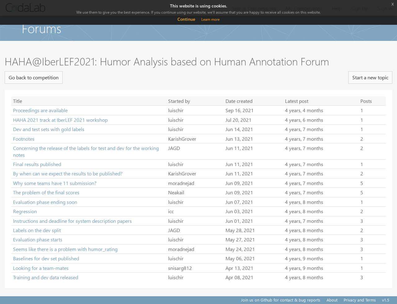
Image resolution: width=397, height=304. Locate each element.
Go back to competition (34, 77)
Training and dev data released (45, 277)
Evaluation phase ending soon (45, 202)
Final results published (37, 164)
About (332, 299)
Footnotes (23, 138)
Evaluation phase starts (37, 239)
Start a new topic (370, 77)
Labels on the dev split (37, 230)
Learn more (210, 19)
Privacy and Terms (360, 299)
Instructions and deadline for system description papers (72, 221)
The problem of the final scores (46, 192)
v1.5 (385, 299)
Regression (25, 211)
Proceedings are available (40, 110)
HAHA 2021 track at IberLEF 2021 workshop (60, 120)
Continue (186, 19)
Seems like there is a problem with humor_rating (65, 249)
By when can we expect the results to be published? (68, 173)
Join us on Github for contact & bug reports (280, 299)
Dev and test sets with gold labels (48, 129)
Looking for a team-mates (41, 268)
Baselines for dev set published (46, 258)
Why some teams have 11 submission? (54, 183)
